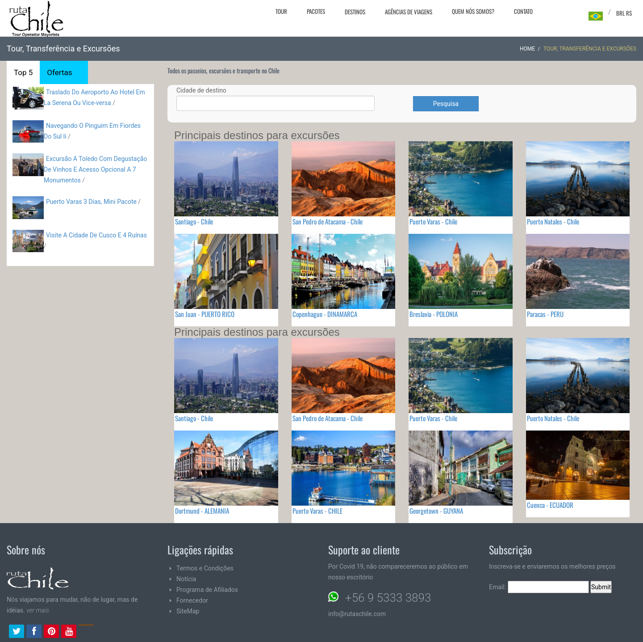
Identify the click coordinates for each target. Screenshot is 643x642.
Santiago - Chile (194, 221)
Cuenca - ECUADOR (550, 505)
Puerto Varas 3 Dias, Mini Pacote (91, 201)
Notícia (186, 579)
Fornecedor (192, 600)
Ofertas (59, 72)
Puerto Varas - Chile (433, 221)
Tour (281, 11)
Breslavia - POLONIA (433, 314)
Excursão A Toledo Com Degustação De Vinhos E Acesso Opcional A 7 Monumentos (95, 169)
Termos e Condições (205, 568)
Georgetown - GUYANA (436, 510)
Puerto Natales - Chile (553, 221)
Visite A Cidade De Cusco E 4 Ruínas (96, 235)
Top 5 (23, 72)
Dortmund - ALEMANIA (202, 510)
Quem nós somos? (473, 11)
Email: (539, 587)
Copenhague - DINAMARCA (324, 314)
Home (527, 49)
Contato (523, 11)
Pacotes (316, 11)
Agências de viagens (408, 11)
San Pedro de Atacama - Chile (327, 221)
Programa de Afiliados (207, 589)
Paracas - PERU (545, 314)
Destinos (355, 11)
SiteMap (187, 611)
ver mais (37, 610)
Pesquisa (446, 103)
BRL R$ (624, 12)
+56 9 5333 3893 (388, 597)
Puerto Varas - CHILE (317, 510)
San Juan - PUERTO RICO (204, 314)
